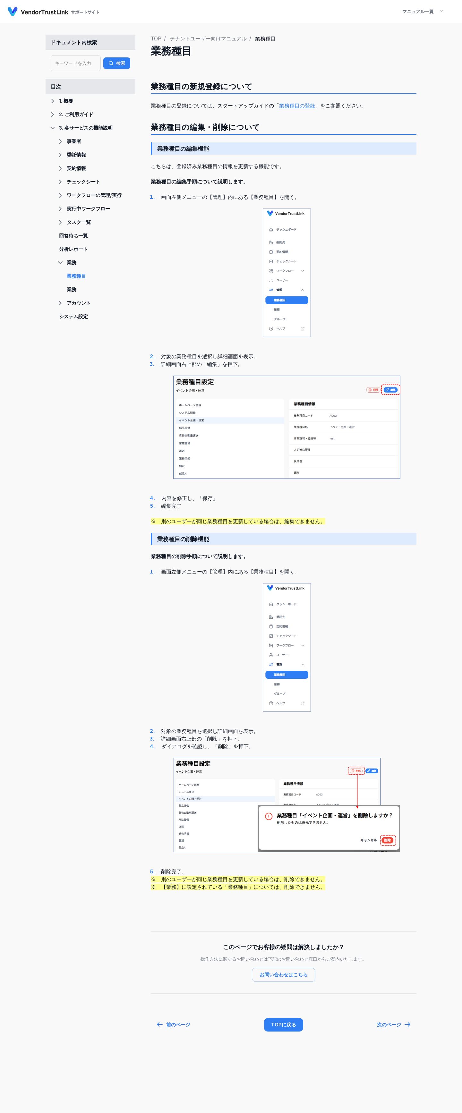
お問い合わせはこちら (284, 975)
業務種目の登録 (297, 105)
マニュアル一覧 (418, 11)
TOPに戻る (283, 1025)
